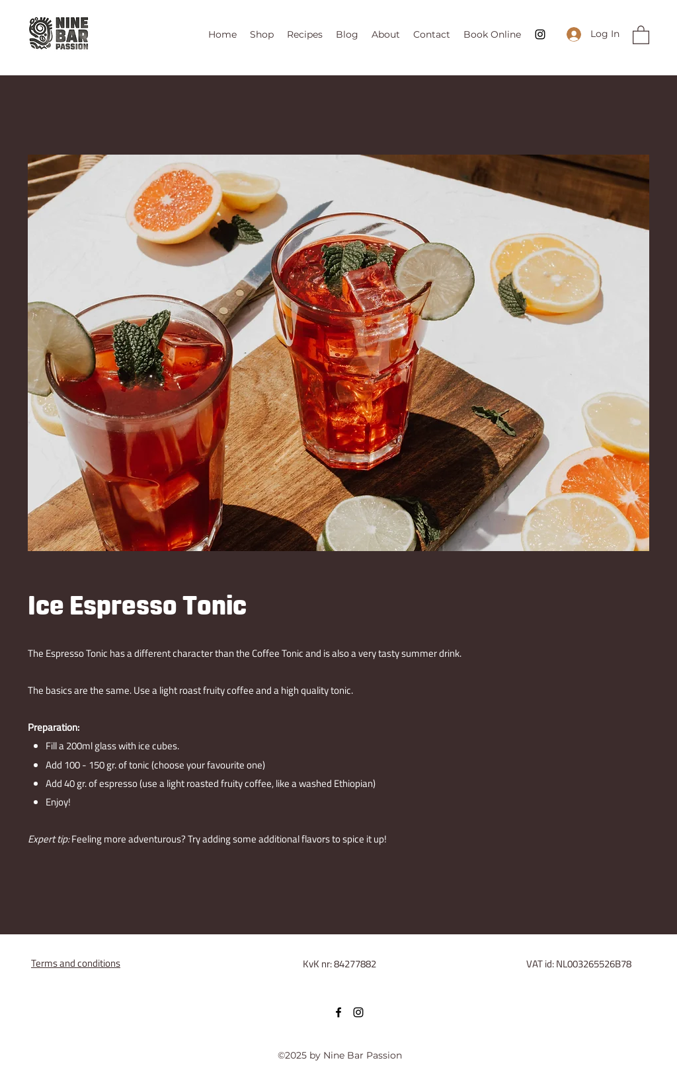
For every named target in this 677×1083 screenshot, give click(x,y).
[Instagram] (540, 34)
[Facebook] (338, 1012)
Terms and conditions (75, 963)
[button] (641, 34)
